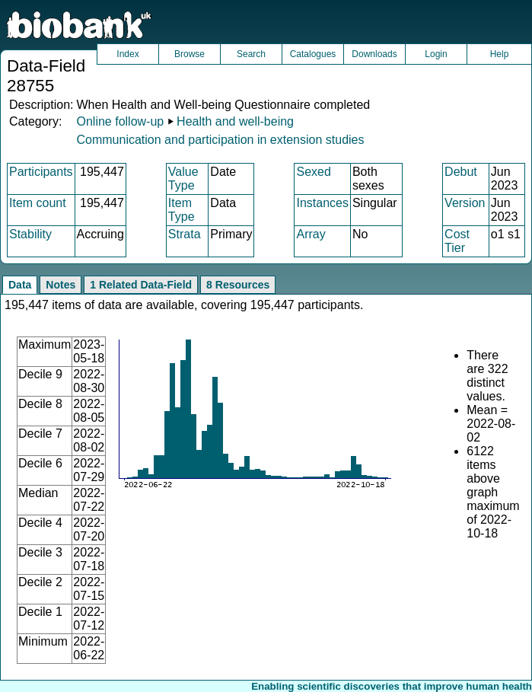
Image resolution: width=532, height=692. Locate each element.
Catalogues (313, 54)
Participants (41, 171)
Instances (322, 202)
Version (464, 202)
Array (310, 234)
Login (436, 54)
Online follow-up (120, 121)
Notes (60, 285)
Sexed (313, 171)
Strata (184, 234)
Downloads (374, 54)
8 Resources (237, 285)
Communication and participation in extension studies (220, 139)
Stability (30, 234)
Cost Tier (457, 241)
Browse (189, 54)
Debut (460, 171)
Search (251, 54)
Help (499, 54)
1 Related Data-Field (141, 285)
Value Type (183, 178)
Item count (37, 202)
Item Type (181, 209)
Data (19, 285)
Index (127, 54)
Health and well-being (235, 121)
